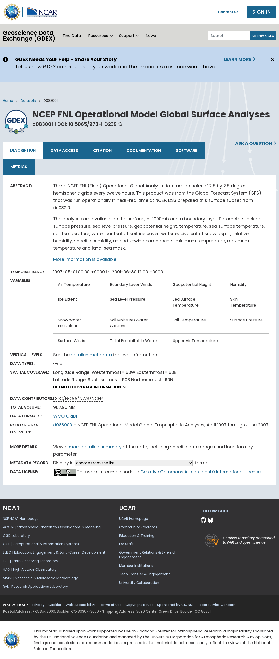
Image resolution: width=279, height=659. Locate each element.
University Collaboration (139, 582)
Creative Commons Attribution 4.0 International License (200, 472)
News (151, 35)
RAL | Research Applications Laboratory (35, 586)
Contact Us (228, 11)
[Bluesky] (210, 520)
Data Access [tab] (64, 150)
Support (127, 35)
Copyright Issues (139, 605)
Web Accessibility (80, 605)
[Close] (272, 59)
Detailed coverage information (91, 387)
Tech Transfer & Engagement (144, 574)
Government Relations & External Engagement (147, 555)
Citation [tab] (102, 150)
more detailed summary (95, 447)
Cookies (55, 605)
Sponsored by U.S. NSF (175, 605)
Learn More (237, 59)
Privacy (38, 605)
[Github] (204, 520)
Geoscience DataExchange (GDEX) (29, 36)
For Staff (126, 544)
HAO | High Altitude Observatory (30, 569)
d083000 (62, 425)
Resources (98, 35)
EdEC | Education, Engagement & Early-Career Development (54, 552)
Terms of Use (110, 605)
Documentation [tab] (144, 150)
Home (8, 100)
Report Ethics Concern (216, 605)
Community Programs (138, 527)
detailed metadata (91, 355)
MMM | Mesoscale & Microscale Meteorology (40, 578)
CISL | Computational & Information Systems (41, 544)
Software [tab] (186, 150)
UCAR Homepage (133, 518)
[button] (111, 36)
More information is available (84, 259)
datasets (28, 100)
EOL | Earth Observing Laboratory (30, 561)
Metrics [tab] (18, 167)
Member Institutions (136, 565)
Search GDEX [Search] (263, 35)
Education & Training (136, 535)
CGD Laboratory (16, 535)
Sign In (261, 12)
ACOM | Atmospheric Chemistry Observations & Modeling (52, 527)
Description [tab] (23, 150)
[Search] (229, 35)
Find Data (72, 35)
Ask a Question (253, 143)
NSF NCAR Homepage (21, 518)
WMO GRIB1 (65, 416)
